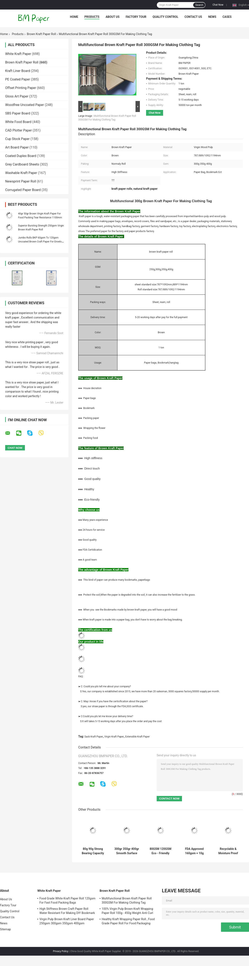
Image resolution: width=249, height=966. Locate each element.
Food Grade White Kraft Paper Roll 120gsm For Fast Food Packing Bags (67, 900)
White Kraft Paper (18, 54)
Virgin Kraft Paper (114, 736)
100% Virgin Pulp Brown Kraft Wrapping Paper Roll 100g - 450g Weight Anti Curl (127, 911)
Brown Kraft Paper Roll (41, 34)
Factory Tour (136, 16)
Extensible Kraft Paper (137, 736)
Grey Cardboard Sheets (22, 164)
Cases (227, 16)
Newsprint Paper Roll (20, 181)
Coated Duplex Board (20, 156)
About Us (113, 16)
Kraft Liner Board (17, 71)
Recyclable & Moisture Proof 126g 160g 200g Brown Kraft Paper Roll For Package (228, 851)
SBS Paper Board (17, 113)
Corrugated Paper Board (23, 190)
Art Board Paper (17, 147)
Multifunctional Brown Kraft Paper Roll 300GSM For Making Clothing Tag (127, 900)
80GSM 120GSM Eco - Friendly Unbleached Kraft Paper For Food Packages (160, 851)
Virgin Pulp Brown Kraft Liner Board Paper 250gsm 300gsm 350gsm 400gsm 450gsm (66, 921)
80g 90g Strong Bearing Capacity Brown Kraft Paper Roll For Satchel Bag (93, 851)
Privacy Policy (60, 951)
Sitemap (5, 929)
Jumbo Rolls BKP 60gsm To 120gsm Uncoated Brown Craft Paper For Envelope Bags (41, 241)
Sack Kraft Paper (93, 736)
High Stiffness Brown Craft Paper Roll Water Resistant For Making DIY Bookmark (67, 911)
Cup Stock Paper (17, 139)
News (212, 16)
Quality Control (165, 16)
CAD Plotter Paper (18, 130)
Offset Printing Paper (20, 88)
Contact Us (193, 16)
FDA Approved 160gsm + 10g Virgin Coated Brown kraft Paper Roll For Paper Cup (194, 851)
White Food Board (18, 122)
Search (199, 5)
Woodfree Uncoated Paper (24, 105)
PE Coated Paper (17, 79)
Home (74, 16)
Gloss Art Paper (16, 96)
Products (91, 16)
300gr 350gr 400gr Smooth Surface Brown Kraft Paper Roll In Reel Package (126, 851)
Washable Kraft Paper (21, 173)
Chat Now (217, 4)
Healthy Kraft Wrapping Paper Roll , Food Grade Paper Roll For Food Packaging (128, 921)
